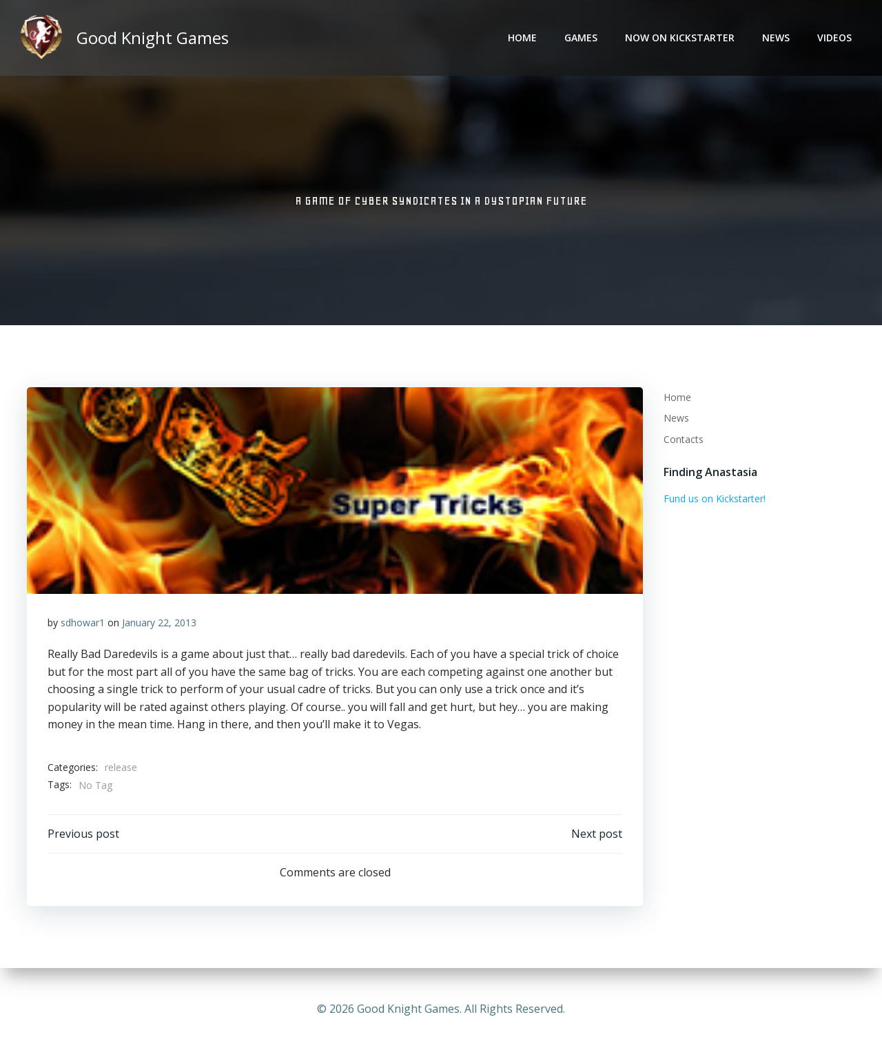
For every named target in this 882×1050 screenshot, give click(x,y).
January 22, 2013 (159, 623)
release (121, 767)
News (776, 38)
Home (522, 38)
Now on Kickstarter (680, 38)
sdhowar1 (83, 623)
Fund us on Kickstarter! (715, 498)
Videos (834, 38)
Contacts (684, 439)
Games (580, 38)
